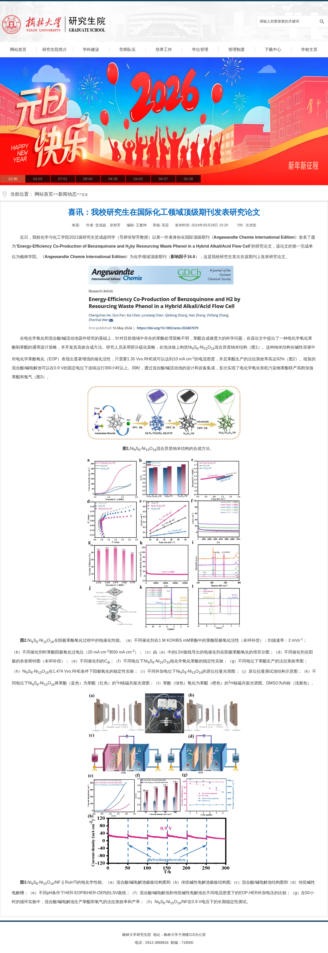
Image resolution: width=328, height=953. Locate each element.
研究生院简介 (54, 49)
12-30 (12, 179)
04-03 (37, 179)
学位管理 (200, 49)
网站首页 (18, 49)
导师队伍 (127, 49)
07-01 (62, 179)
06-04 (88, 179)
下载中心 (273, 49)
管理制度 (236, 49)
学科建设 (91, 49)
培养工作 (164, 49)
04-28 (113, 179)
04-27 (163, 179)
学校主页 (309, 49)
